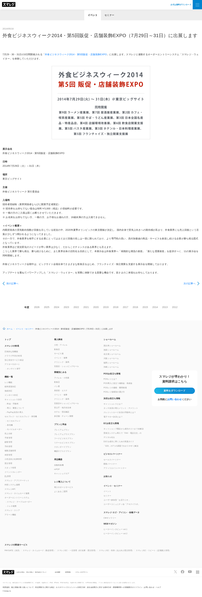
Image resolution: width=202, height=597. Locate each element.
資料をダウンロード (174, 390)
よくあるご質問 (61, 491)
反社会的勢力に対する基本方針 (99, 587)
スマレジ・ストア (12, 510)
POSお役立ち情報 (112, 374)
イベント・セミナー (24, 329)
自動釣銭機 (59, 465)
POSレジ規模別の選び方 (114, 392)
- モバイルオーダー (14, 429)
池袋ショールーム (111, 350)
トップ (8, 339)
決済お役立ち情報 (112, 398)
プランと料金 (60, 424)
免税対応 (8, 391)
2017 (125, 307)
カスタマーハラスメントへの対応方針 (70, 587)
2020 (96, 307)
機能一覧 (9, 377)
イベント (92, 15)
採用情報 (68, 572)
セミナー (109, 15)
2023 (66, 307)
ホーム (10, 329)
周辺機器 (58, 459)
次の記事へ (190, 283)
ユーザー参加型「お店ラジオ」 (117, 500)
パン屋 (57, 386)
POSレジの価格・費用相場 (115, 388)
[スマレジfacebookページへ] (182, 571)
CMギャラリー (110, 518)
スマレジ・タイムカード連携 (17, 493)
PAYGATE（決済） (13, 550)
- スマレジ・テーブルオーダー (19, 502)
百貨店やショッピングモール (66, 403)
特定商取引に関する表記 (44, 587)
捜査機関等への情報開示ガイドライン (127, 587)
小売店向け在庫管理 (13, 459)
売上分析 (8, 434)
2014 (155, 307)
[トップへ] (9, 4)
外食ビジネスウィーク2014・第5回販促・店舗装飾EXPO (76, 54)
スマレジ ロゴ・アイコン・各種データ (121, 512)
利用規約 (6, 587)
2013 (165, 307)
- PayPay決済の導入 (14, 412)
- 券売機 (9, 425)
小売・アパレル (61, 345)
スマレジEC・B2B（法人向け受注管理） (116, 550)
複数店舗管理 (10, 451)
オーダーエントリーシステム (17, 498)
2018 (115, 307)
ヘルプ (158, 587)
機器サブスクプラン (62, 451)
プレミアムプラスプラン (64, 434)
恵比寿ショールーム (112, 346)
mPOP (57, 469)
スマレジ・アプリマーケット (17, 480)
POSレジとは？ (110, 379)
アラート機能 (10, 515)
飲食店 (57, 349)
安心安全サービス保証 (14, 360)
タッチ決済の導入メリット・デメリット (121, 408)
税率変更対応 (10, 387)
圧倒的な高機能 (11, 352)
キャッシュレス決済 (13, 399)
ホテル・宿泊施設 (61, 412)
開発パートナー (110, 464)
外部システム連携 (12, 485)
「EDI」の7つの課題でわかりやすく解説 (121, 446)
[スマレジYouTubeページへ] (190, 572)
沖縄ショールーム (111, 367)
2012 (174, 307)
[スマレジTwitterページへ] (175, 571)
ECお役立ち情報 (111, 423)
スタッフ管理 (10, 468)
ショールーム (110, 339)
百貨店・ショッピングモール (66, 366)
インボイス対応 (11, 395)
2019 (105, 307)
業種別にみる (60, 372)
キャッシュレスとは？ (113, 404)
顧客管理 (8, 442)
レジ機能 (8, 382)
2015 (145, 307)
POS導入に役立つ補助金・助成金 (118, 383)
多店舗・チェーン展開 (63, 416)
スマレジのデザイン (81, 572)
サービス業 (59, 354)
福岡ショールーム (111, 363)
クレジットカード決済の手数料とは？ (120, 412)
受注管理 (8, 463)
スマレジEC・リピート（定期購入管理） (153, 550)
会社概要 (57, 572)
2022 (76, 307)
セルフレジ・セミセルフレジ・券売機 (21, 416)
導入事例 (58, 339)
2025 (46, 307)
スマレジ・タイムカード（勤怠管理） (39, 550)
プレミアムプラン (61, 430)
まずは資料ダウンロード (180, 5)
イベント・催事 (61, 358)
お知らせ (108, 476)
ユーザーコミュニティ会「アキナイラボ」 (122, 504)
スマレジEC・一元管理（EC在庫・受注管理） (77, 550)
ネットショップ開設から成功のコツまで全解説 (124, 429)
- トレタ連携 (11, 506)
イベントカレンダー (13, 472)
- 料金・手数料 (12, 404)
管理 (8, 476)
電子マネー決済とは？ (113, 417)
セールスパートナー (112, 460)
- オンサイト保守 (13, 369)
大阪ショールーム (111, 358)
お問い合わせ (174, 399)
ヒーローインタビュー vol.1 (115, 529)
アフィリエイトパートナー (115, 468)
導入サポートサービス (63, 487)
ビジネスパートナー (113, 454)
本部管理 (8, 455)
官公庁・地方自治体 (62, 408)
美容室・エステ (61, 390)
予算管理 (8, 438)
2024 (56, 307)
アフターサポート (12, 364)
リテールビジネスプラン (64, 443)
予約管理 (8, 446)
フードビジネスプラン (63, 438)
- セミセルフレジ (13, 421)
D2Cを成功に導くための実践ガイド (119, 441)
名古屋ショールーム (112, 354)
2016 (135, 307)
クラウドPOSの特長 (13, 356)
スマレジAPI (10, 489)
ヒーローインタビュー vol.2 (115, 533)
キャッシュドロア (61, 473)
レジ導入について (62, 482)
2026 (36, 307)
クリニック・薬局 (61, 362)
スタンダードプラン (62, 447)
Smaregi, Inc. (7, 591)
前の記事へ (12, 283)
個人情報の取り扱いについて (22, 587)
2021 (86, 307)
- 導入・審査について (15, 408)
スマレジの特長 (12, 346)
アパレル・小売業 (61, 378)
